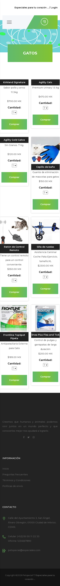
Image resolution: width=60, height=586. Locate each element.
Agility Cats (45, 82)
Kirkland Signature (14, 82)
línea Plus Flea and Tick (46, 334)
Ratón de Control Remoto (14, 248)
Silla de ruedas (45, 246)
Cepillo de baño (45, 166)
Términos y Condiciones (16, 480)
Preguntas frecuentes (15, 474)
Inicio (5, 468)
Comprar (14, 124)
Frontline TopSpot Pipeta (14, 337)
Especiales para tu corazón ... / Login (36, 7)
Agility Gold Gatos (14, 139)
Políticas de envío (12, 486)
